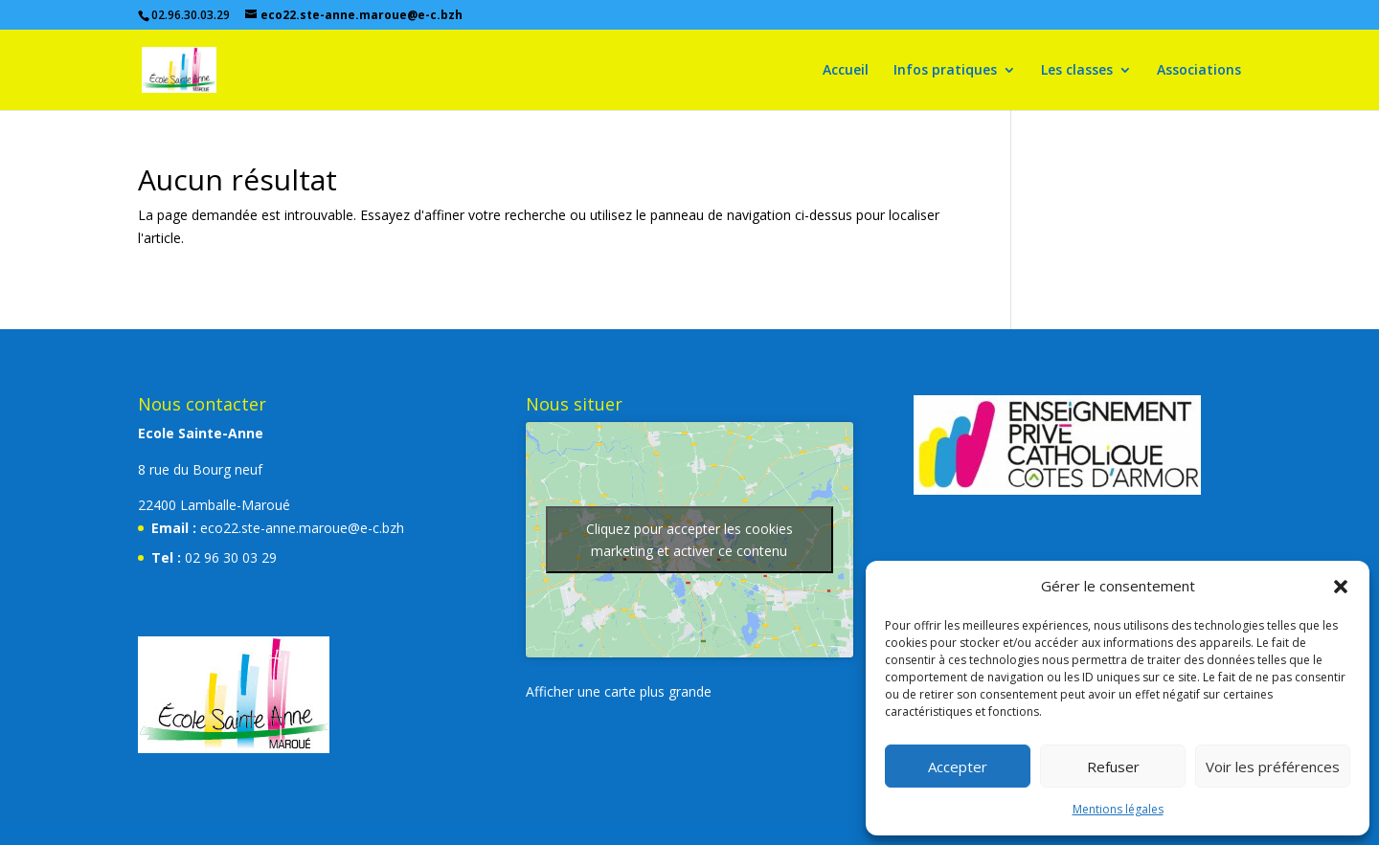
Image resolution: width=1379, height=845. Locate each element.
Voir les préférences (1273, 766)
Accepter (957, 766)
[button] (1340, 586)
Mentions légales (1118, 809)
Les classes (1077, 70)
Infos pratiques (945, 70)
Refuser (1113, 766)
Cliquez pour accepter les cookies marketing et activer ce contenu (689, 540)
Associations (1199, 70)
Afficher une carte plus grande (619, 691)
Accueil (846, 70)
